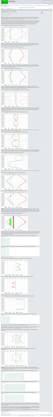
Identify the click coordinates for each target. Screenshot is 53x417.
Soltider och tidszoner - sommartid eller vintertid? (26, 7)
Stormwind (42, 11)
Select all (4, 315)
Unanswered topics (2, 6)
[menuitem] (4, 4)
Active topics (6, 6)
